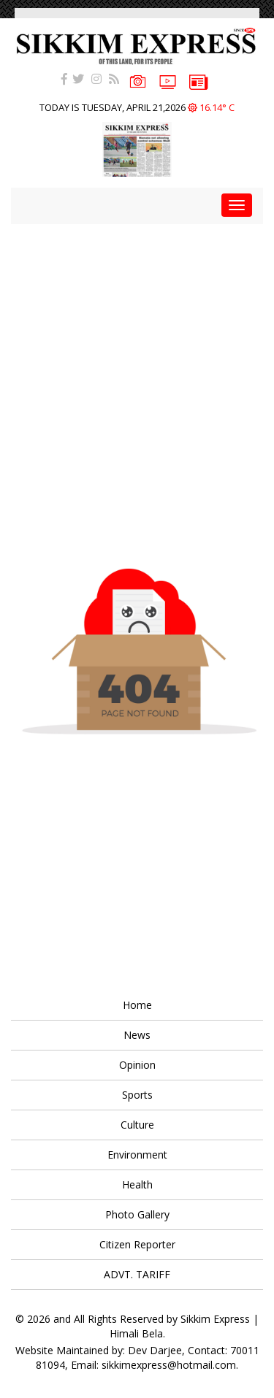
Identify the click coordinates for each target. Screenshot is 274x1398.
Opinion (137, 1065)
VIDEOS (167, 80)
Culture (137, 1125)
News (137, 1035)
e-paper (198, 81)
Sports (137, 1095)
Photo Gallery (137, 1214)
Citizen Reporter (137, 1244)
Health (137, 1184)
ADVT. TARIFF (137, 1274)
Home (137, 1005)
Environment (137, 1154)
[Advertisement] (137, 361)
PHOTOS (137, 80)
